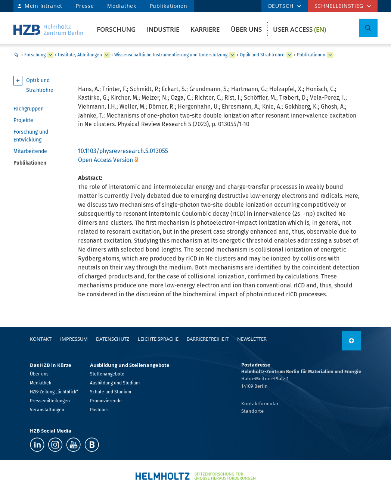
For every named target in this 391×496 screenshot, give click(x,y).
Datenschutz (112, 339)
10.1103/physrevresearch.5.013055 (123, 151)
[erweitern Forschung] (50, 55)
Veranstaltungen (47, 409)
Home (15, 55)
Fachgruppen (28, 109)
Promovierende (106, 400)
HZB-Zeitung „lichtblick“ (54, 391)
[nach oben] (351, 340)
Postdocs (99, 409)
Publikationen (168, 5)
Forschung (116, 29)
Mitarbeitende (30, 151)
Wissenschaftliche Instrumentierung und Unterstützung (170, 54)
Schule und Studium (110, 391)
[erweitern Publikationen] (330, 55)
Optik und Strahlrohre (262, 54)
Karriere (205, 29)
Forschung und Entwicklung (30, 136)
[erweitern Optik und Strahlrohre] (289, 55)
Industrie (163, 29)
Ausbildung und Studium (115, 383)
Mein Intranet (43, 5)
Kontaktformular (260, 403)
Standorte (252, 411)
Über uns (246, 29)
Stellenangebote (107, 374)
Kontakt (41, 339)
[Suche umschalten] (368, 28)
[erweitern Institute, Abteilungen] (107, 55)
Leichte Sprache (158, 339)
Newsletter (252, 339)
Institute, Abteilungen (80, 54)
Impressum (74, 339)
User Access (299, 29)
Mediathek (121, 5)
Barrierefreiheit (208, 339)
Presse (85, 5)
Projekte (23, 120)
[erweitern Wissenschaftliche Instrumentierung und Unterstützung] (232, 55)
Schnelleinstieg (339, 5)
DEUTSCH (281, 5)
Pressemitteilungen (50, 400)
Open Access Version (105, 159)
